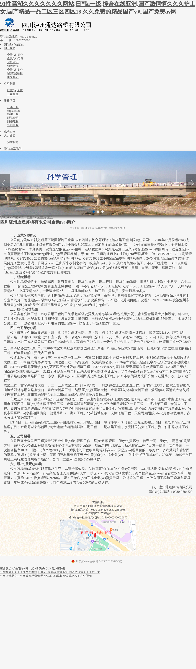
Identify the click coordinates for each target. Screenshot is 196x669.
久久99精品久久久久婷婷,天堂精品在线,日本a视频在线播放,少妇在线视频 (46, 575)
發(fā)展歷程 (15, 73)
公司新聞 (9, 83)
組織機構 (13, 65)
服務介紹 (13, 117)
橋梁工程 (13, 113)
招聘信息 (13, 142)
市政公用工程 (13, 110)
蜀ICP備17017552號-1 (98, 513)
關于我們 (9, 48)
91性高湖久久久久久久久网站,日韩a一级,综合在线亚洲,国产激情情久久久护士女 (50, 572)
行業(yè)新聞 (15, 90)
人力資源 (9, 135)
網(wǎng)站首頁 (14, 44)
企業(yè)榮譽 (15, 58)
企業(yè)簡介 (15, 54)
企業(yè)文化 (15, 69)
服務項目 (9, 100)
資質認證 (13, 62)
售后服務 (13, 125)
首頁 (29, 217)
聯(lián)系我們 (13, 148)
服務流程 (13, 121)
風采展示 (13, 77)
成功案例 (9, 131)
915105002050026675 (114, 517)
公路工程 (13, 107)
